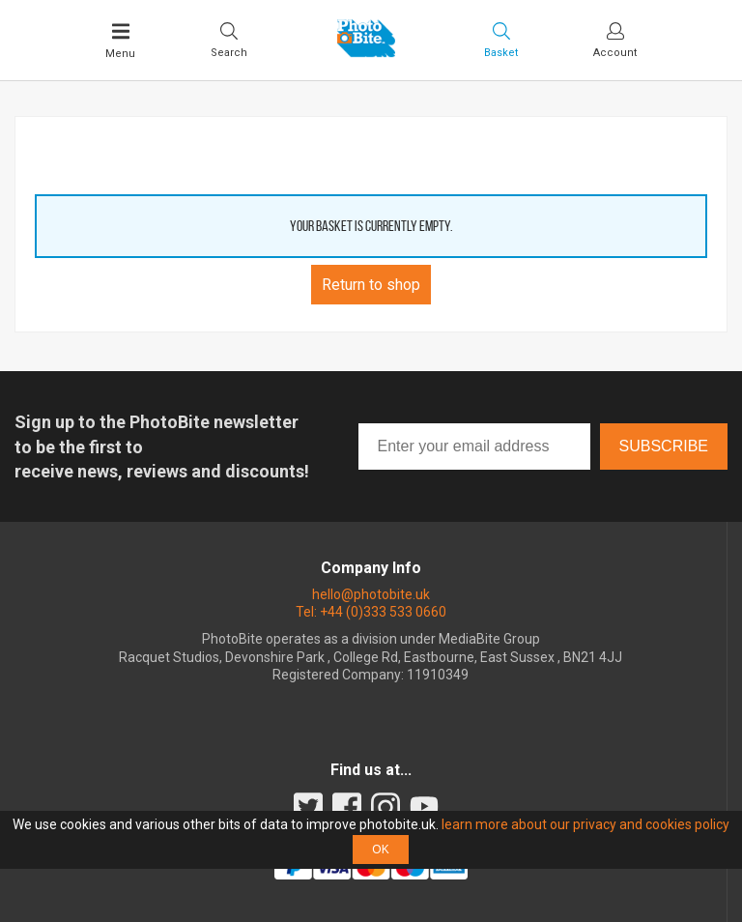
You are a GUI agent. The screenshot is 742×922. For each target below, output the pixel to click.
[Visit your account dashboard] (615, 39)
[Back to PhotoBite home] (366, 51)
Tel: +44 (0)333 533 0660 (371, 611)
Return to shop (371, 284)
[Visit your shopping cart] (501, 39)
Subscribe (663, 446)
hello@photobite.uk (371, 594)
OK (380, 849)
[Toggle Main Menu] (120, 40)
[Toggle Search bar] (229, 39)
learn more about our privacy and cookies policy (585, 824)
